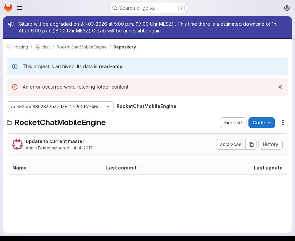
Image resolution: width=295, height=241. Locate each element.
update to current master (55, 141)
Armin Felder (38, 147)
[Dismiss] (280, 87)
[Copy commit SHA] (251, 144)
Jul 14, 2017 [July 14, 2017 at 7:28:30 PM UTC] (81, 147)
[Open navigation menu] (19, 8)
